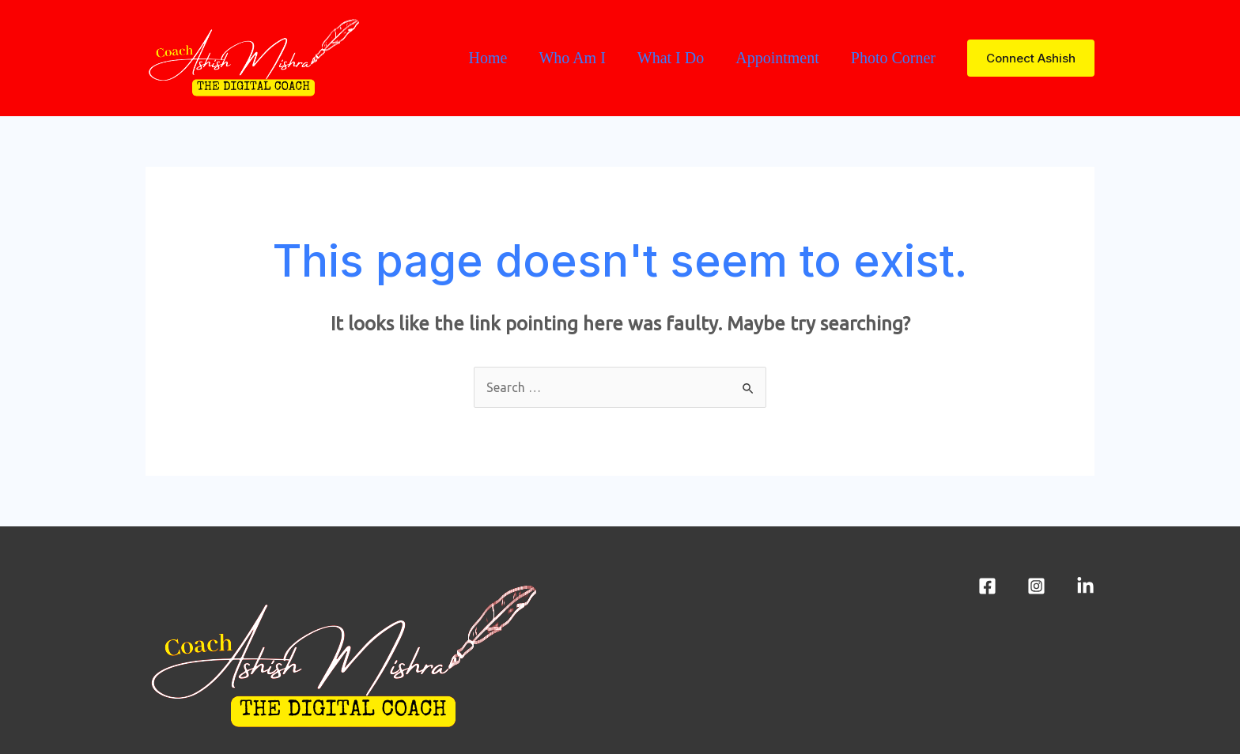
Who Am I (572, 57)
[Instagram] (1036, 586)
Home (487, 57)
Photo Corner (893, 57)
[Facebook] (987, 586)
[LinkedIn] (1085, 586)
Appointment (777, 57)
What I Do (670, 57)
